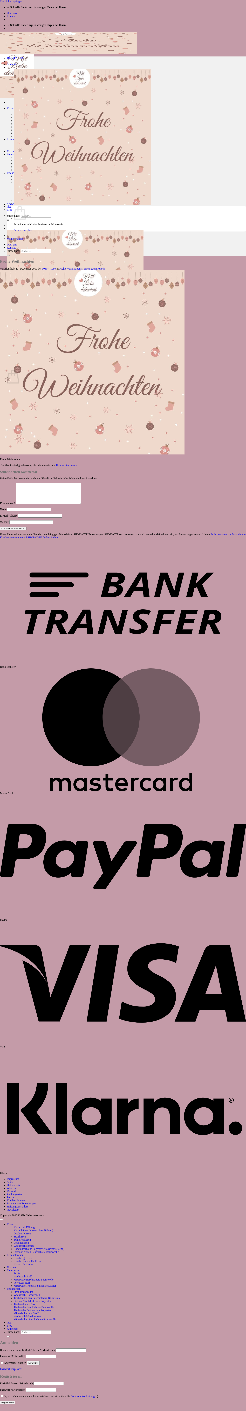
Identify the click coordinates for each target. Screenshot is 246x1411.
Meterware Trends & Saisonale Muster (35, 1289)
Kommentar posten (66, 465)
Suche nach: (13, 215)
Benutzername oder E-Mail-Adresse (27, 1354)
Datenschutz (13, 1189)
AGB (10, 1186)
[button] (12, 64)
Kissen (10, 108)
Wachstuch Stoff (23, 1280)
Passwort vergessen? (11, 1373)
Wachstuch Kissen (24, 1249)
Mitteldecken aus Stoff (26, 1317)
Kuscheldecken (15, 1259)
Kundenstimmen (16, 1204)
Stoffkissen (20, 1240)
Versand (11, 1195)
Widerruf (12, 1192)
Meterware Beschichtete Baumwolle (33, 1283)
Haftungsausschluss (17, 1210)
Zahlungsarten (15, 1198)
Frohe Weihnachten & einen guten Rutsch (82, 268)
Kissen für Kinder (23, 1268)
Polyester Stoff (22, 1286)
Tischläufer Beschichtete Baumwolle (34, 1311)
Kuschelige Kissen (24, 1262)
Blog (9, 209)
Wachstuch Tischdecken (27, 1299)
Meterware (13, 154)
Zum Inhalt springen (11, 1)
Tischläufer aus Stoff (25, 1308)
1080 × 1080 (49, 268)
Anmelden (33, 1367)
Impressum (13, 1183)
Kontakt (11, 16)
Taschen (11, 151)
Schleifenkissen (22, 1243)
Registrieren (7, 1406)
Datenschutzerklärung (83, 1400)
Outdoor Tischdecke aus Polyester (32, 1305)
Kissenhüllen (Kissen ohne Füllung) (33, 1234)
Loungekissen (21, 1246)
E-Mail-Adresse (8, 519)
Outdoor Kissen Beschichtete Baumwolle (36, 1256)
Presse (10, 1201)
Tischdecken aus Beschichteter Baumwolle (37, 1302)
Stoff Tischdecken (23, 1295)
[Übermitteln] (8, 220)
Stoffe (17, 1277)
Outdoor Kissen (22, 1237)
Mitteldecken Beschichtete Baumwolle (35, 1323)
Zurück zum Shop (23, 229)
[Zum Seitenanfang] (1, 1223)
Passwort (12, 1360)
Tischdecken (13, 172)
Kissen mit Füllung (24, 1231)
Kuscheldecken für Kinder (28, 1265)
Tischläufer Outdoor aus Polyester (32, 1314)
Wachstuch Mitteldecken (27, 1320)
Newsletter (13, 1213)
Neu (9, 206)
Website (4, 526)
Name (3, 513)
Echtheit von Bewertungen (21, 1207)
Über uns (12, 13)
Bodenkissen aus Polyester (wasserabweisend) (39, 1252)
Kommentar (7, 507)
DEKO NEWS (15, 57)
